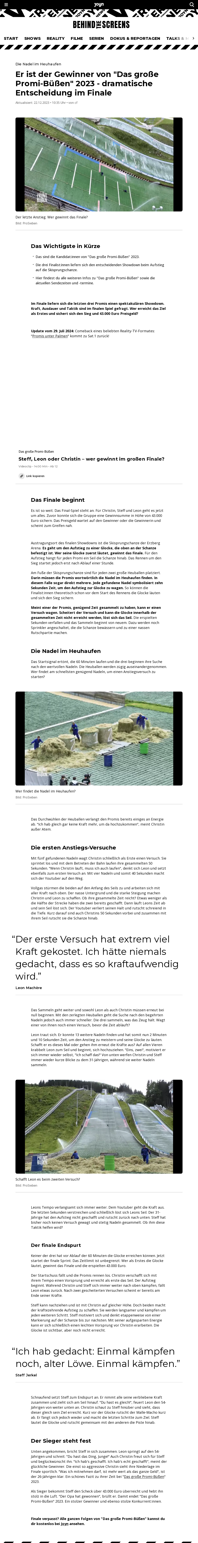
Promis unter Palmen (50, 336)
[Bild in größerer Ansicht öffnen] (99, 164)
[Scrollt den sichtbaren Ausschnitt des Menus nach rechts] (193, 38)
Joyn (64, 1523)
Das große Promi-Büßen (144, 1476)
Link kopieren (31, 476)
